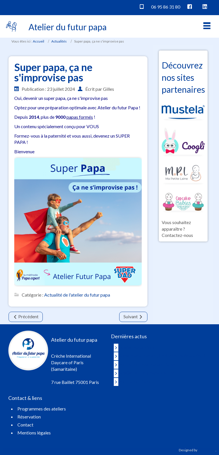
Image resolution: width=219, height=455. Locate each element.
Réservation (165, 27)
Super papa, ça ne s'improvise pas (53, 72)
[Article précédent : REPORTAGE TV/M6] (26, 317)
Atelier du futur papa (68, 27)
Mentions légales (34, 432)
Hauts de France (56, 6)
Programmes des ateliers (41, 408)
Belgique (84, 6)
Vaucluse (27, 6)
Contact (25, 424)
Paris (11, 6)
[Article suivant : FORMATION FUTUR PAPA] (133, 317)
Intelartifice (207, 450)
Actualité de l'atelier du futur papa (77, 294)
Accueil (38, 41)
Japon (102, 6)
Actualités (59, 41)
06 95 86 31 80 (165, 6)
